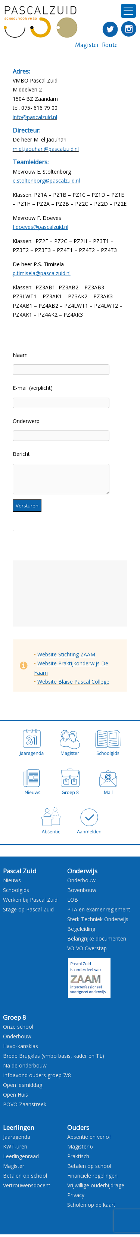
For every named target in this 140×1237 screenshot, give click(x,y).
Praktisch (78, 1156)
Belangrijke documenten (96, 938)
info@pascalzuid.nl (35, 117)
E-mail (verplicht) (33, 387)
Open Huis (15, 1094)
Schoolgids (16, 889)
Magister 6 (80, 1146)
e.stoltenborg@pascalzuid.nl (46, 180)
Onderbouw (81, 880)
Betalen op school (25, 1175)
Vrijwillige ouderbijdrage (95, 1185)
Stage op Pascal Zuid (28, 909)
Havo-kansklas (20, 1046)
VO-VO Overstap (87, 948)
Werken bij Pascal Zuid (30, 899)
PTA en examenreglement (98, 909)
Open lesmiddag (22, 1084)
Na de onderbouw (25, 1065)
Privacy (75, 1195)
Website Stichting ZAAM (66, 654)
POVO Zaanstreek (24, 1104)
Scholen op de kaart (91, 1204)
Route (110, 45)
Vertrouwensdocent (26, 1185)
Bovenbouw (81, 889)
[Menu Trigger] (128, 11)
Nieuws (12, 880)
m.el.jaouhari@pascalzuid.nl (46, 148)
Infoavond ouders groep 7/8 (37, 1075)
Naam (20, 354)
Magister (87, 45)
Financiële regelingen (92, 1175)
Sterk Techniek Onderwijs (97, 919)
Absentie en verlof (89, 1136)
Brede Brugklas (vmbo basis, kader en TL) (53, 1055)
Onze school (18, 1026)
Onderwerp (26, 421)
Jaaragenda (16, 1136)
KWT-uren (15, 1146)
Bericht (21, 453)
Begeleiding (81, 928)
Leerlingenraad (21, 1156)
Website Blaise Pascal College (73, 681)
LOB (72, 899)
